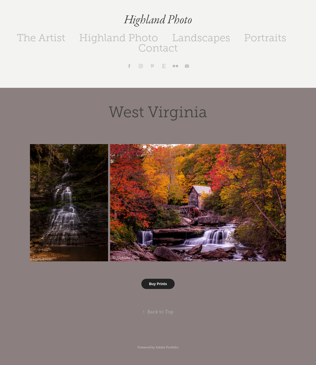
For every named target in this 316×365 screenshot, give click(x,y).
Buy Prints (158, 284)
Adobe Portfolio (167, 347)
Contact (158, 48)
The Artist (41, 38)
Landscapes (201, 38)
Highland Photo (158, 20)
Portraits (265, 38)
